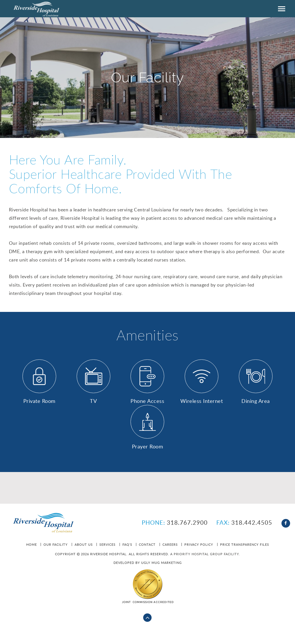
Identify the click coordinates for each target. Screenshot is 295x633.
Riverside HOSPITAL (37, 8)
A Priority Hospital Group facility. (205, 554)
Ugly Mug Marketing (161, 562)
